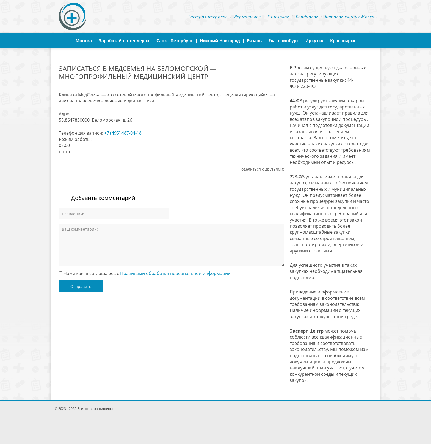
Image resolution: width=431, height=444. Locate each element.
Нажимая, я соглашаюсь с (147, 273)
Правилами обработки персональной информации (175, 273)
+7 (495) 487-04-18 (123, 133)
